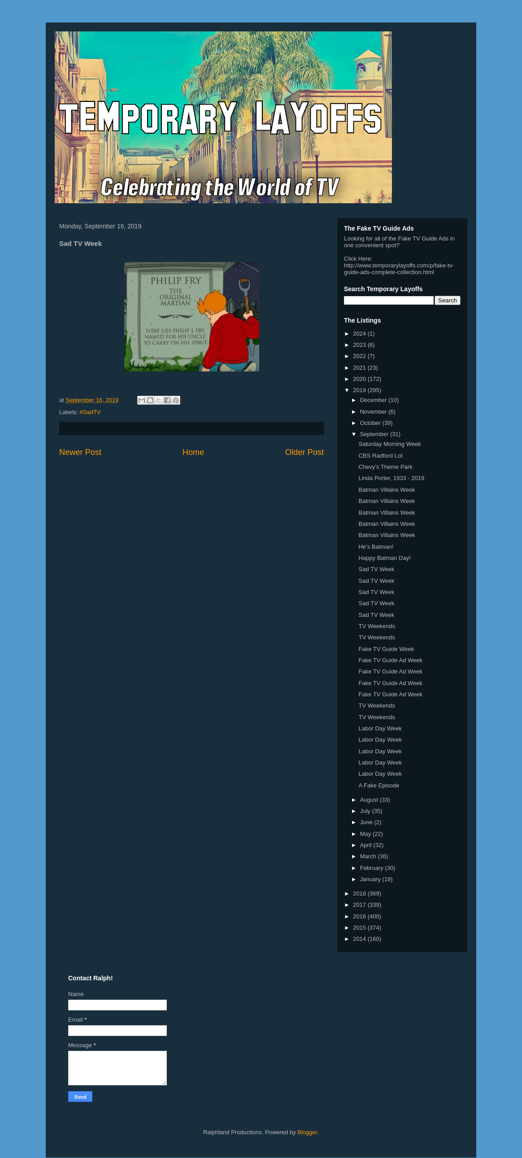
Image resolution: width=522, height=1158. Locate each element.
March (369, 856)
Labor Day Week (380, 728)
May (366, 833)
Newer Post (80, 452)
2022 (360, 356)
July (366, 811)
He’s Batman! (375, 546)
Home (193, 452)
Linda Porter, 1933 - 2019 (391, 478)
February (372, 868)
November (374, 411)
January (371, 879)
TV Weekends (376, 626)
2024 (360, 333)
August (370, 799)
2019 (360, 390)
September (375, 434)
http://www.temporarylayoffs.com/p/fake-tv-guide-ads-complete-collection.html (399, 268)
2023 (360, 344)
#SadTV (90, 412)
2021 (360, 367)
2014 (360, 938)
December (374, 400)
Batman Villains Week (386, 489)
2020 (360, 379)
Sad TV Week (376, 569)
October (371, 423)
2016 (360, 916)
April (367, 845)
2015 (360, 927)
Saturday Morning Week (389, 444)
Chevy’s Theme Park (385, 466)
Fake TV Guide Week (386, 649)
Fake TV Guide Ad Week (390, 660)
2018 (360, 893)
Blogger (307, 1132)
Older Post (304, 452)
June (367, 822)
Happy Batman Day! (384, 558)
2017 (360, 904)
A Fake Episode (378, 785)
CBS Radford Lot (380, 455)
